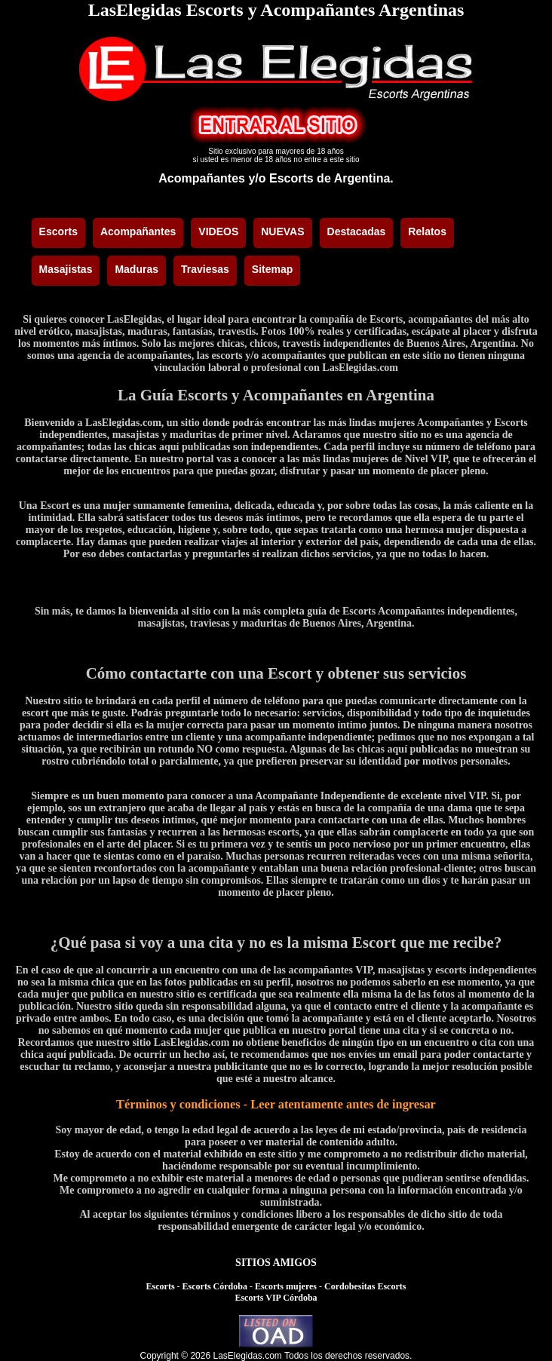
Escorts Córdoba (214, 1286)
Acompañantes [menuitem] (138, 231)
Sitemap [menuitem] (272, 269)
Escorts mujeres (286, 1286)
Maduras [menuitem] (136, 269)
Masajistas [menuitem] (66, 269)
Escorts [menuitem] (58, 231)
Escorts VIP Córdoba (276, 1297)
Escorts (160, 1286)
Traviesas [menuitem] (205, 269)
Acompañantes (201, 178)
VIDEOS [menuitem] (218, 231)
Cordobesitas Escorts (365, 1286)
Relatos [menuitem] (427, 231)
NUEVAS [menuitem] (282, 231)
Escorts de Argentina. (331, 178)
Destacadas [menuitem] (356, 231)
